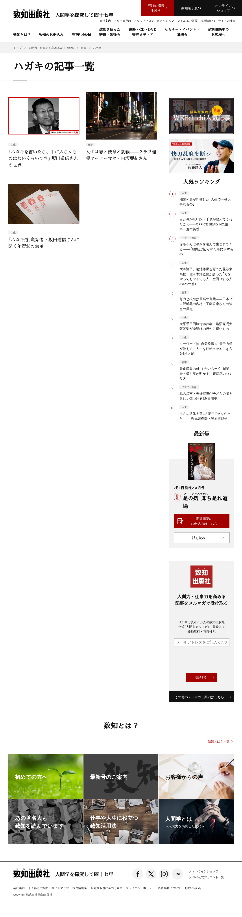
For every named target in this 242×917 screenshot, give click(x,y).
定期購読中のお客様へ (218, 32)
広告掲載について (169, 887)
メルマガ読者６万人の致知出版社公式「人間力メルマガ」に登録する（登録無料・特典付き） (201, 626)
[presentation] (207, 659)
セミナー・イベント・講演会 (182, 32)
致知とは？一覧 (218, 741)
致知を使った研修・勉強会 (109, 32)
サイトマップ (60, 887)
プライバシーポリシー (140, 887)
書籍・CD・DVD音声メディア (142, 32)
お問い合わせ (193, 887)
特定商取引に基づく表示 (106, 887)
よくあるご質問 (38, 887)
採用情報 (79, 888)
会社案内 (19, 887)
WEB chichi (81, 34)
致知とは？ (22, 34)
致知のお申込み (51, 34)
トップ (17, 48)
